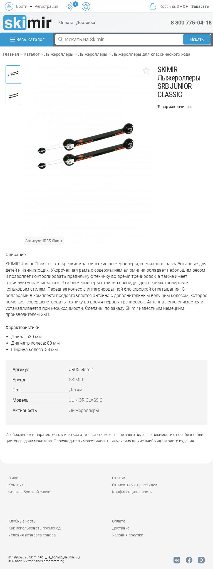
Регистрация (46, 6)
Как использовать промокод (34, 528)
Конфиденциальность (132, 492)
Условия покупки (127, 535)
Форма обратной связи (29, 492)
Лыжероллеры (58, 54)
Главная (11, 54)
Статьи (118, 478)
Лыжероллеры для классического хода (151, 54)
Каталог (31, 54)
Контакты (17, 485)
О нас (13, 478)
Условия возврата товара (32, 535)
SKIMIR (76, 379)
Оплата (66, 22)
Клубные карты (22, 521)
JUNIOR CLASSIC (85, 400)
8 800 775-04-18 (191, 22)
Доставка (85, 22)
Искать (197, 39)
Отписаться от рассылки (134, 485)
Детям (76, 390)
